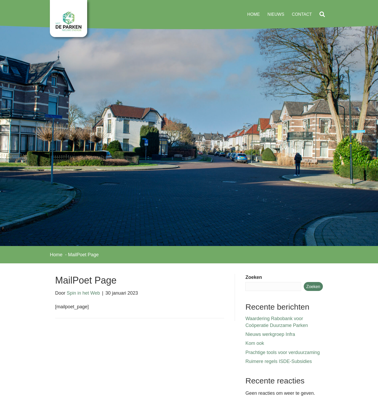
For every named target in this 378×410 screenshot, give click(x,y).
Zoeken (253, 277)
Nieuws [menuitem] (275, 14)
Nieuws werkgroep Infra (270, 334)
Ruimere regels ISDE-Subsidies (278, 361)
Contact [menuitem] (302, 14)
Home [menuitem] (253, 14)
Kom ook (254, 343)
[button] (323, 14)
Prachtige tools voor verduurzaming (282, 352)
